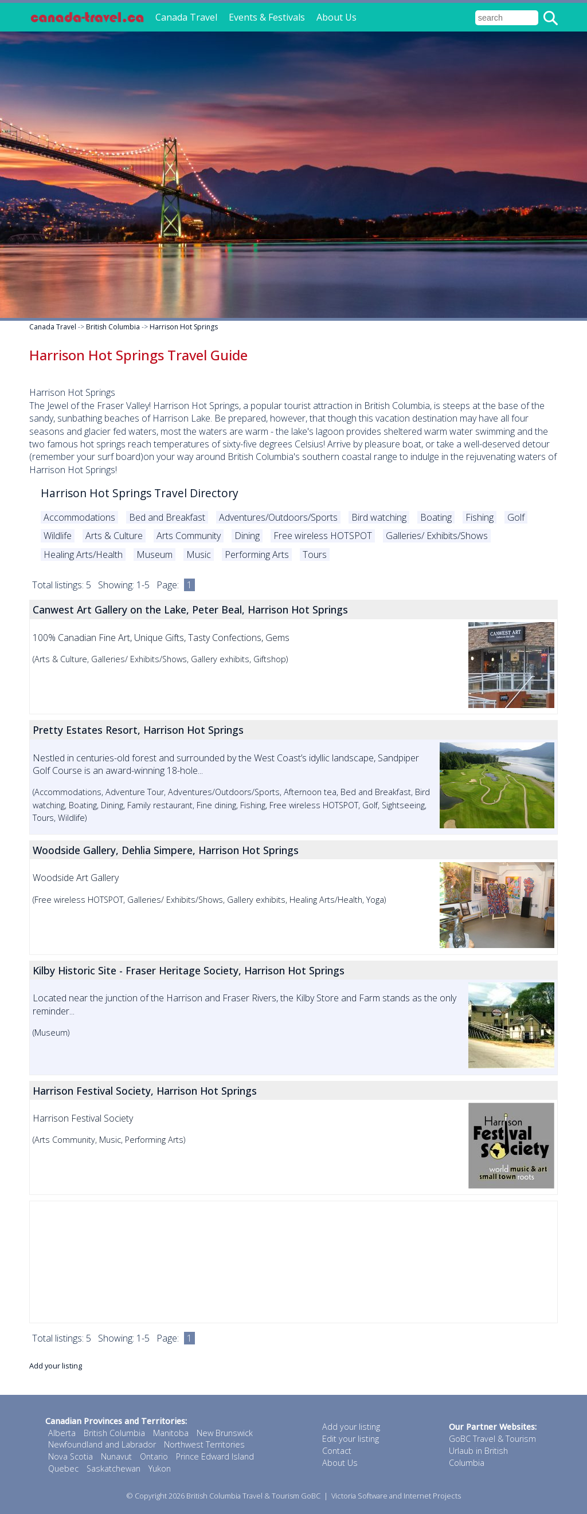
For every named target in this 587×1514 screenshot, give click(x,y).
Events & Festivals (267, 17)
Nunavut (116, 1456)
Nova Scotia (70, 1456)
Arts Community (188, 535)
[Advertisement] (293, 1262)
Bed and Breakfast (167, 517)
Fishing (479, 517)
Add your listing (55, 1365)
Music (198, 554)
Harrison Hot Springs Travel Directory (139, 493)
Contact (336, 1450)
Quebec (63, 1468)
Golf (516, 517)
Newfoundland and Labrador (102, 1444)
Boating (436, 517)
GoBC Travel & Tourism (492, 1438)
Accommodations (79, 517)
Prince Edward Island (215, 1456)
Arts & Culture (114, 535)
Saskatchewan (113, 1468)
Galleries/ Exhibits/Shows (437, 535)
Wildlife (58, 535)
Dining (247, 535)
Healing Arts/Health (83, 554)
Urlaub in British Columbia (478, 1456)
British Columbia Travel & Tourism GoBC (253, 1496)
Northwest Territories (204, 1444)
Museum (154, 554)
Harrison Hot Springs (184, 327)
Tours (315, 554)
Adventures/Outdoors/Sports (278, 517)
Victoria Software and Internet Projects (396, 1496)
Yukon (159, 1468)
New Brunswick (225, 1433)
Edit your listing (350, 1438)
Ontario (154, 1456)
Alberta (62, 1433)
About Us (336, 17)
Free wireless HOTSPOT (322, 535)
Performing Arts (257, 554)
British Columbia (113, 327)
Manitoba (171, 1433)
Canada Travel (186, 17)
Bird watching (378, 517)
